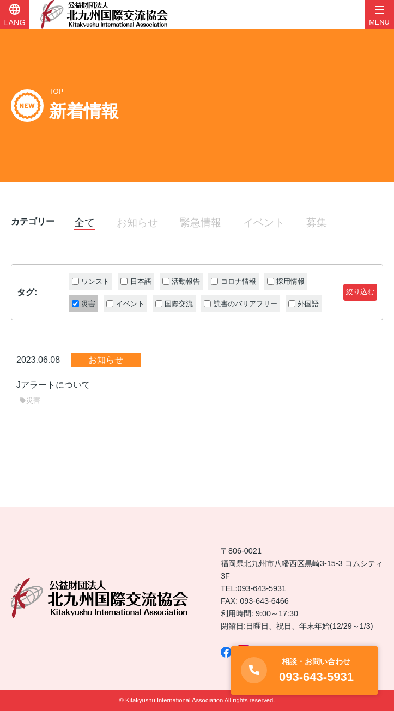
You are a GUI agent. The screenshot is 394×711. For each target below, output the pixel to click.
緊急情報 (200, 222)
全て (84, 222)
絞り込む (360, 292)
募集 (316, 222)
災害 (29, 400)
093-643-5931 (261, 588)
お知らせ (137, 222)
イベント (263, 222)
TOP (56, 91)
